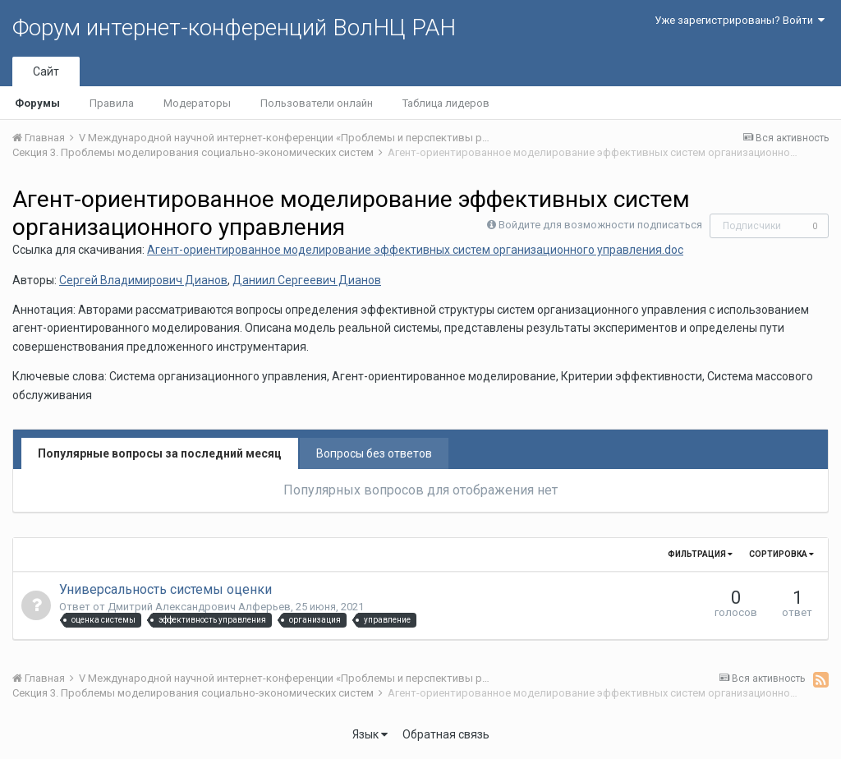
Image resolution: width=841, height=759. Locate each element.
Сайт (46, 71)
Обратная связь (445, 734)
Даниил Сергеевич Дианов (306, 280)
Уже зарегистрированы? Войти (740, 20)
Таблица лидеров (445, 103)
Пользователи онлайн (316, 103)
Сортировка (781, 554)
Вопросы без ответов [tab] (374, 453)
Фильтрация (700, 554)
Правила (112, 103)
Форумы (37, 103)
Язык (370, 734)
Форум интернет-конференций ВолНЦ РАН (234, 27)
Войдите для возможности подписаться (600, 224)
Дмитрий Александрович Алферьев (199, 606)
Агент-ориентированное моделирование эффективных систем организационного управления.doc (415, 249)
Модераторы (197, 103)
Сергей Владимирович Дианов (143, 280)
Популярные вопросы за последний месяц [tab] (160, 453)
